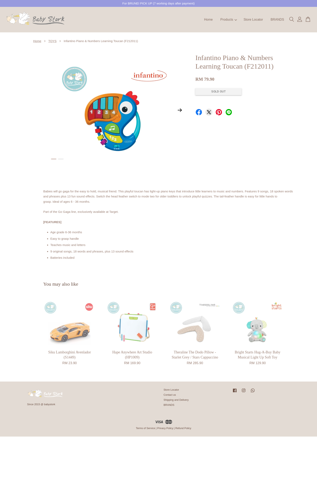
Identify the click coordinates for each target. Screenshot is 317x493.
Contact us (170, 394)
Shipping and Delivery (176, 399)
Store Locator (253, 19)
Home (208, 19)
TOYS (52, 41)
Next (180, 110)
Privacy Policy (165, 428)
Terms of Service (145, 428)
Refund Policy (183, 428)
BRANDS (277, 19)
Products (228, 19)
